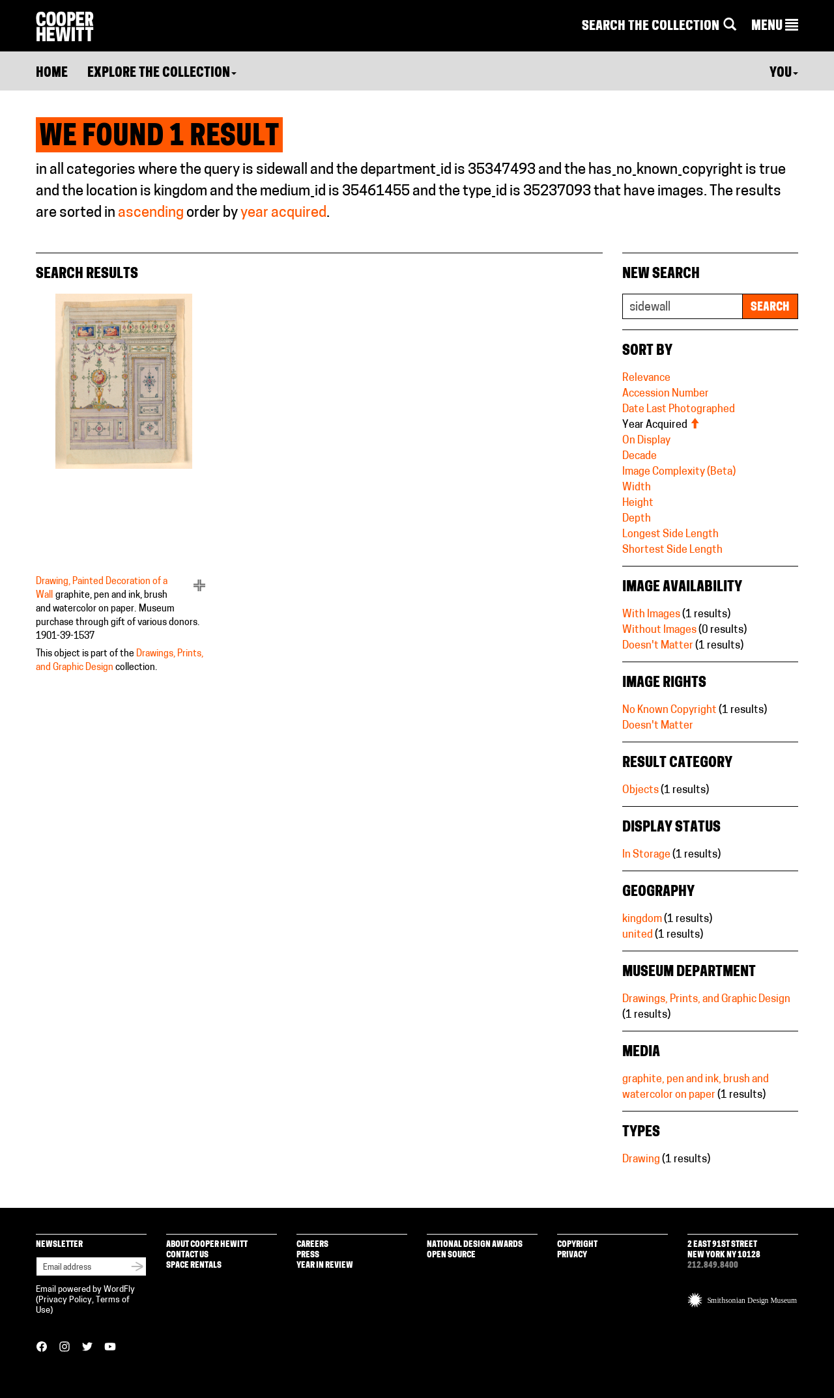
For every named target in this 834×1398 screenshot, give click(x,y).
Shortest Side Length (672, 550)
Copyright (577, 1244)
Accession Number (665, 394)
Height (638, 503)
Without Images (659, 630)
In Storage (646, 855)
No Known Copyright (669, 710)
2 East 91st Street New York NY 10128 (723, 1249)
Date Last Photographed (678, 409)
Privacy (572, 1255)
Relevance (646, 378)
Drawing (641, 1159)
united (637, 935)
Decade (639, 456)
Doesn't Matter (657, 646)
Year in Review (324, 1265)
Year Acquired (661, 425)
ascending (151, 213)
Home (52, 73)
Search (770, 307)
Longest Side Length (670, 534)
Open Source (451, 1255)
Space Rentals (194, 1265)
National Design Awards (475, 1244)
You (783, 73)
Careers (312, 1244)
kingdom (642, 919)
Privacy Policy (65, 1300)
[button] (774, 26)
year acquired (283, 213)
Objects (640, 790)
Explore (162, 73)
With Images (651, 614)
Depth (636, 519)
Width (636, 487)
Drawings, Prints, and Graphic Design (706, 999)
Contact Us (187, 1255)
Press (307, 1255)
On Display (646, 441)
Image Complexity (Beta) (679, 472)
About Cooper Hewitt (207, 1244)
